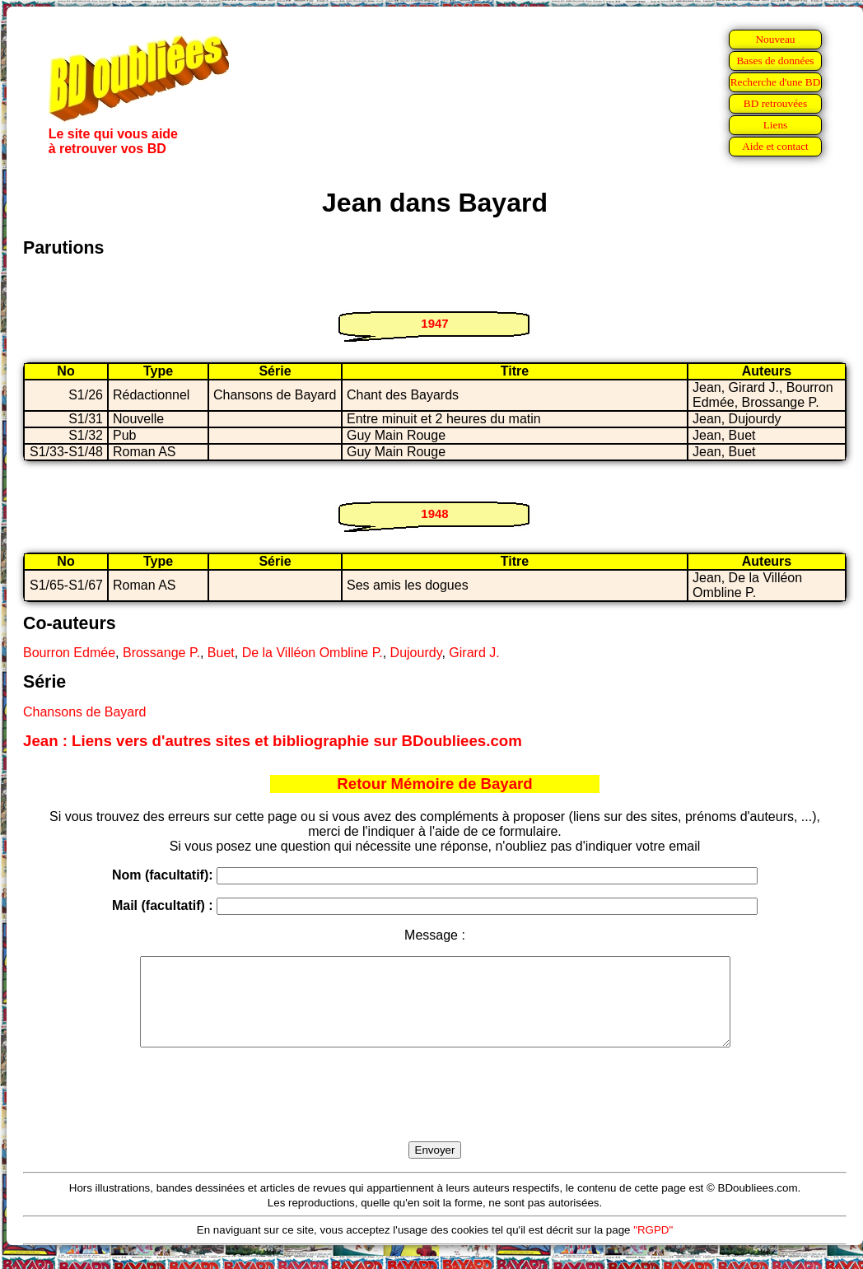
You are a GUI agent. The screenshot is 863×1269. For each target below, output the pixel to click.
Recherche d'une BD (775, 82)
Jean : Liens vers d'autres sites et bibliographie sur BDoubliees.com (272, 740)
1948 (434, 513)
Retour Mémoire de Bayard (434, 783)
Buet (221, 653)
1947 (434, 323)
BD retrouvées (775, 103)
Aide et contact (775, 146)
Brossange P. (161, 653)
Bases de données (775, 60)
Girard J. (474, 653)
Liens (775, 125)
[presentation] (435, 1113)
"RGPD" (653, 1247)
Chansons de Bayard (84, 712)
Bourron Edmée (69, 653)
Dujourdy (416, 653)
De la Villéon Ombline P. (312, 653)
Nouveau (775, 39)
